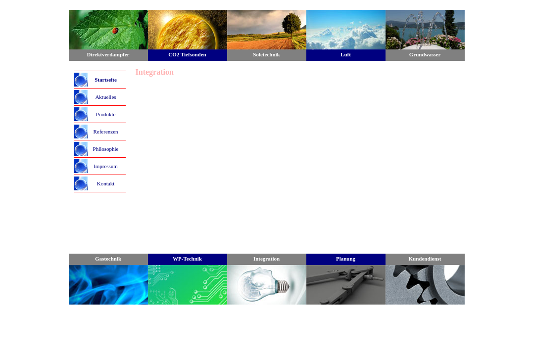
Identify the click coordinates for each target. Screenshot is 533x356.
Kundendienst (424, 259)
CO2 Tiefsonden (187, 54)
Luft (345, 54)
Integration (266, 259)
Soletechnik (266, 54)
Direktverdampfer (108, 54)
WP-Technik (187, 259)
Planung (345, 259)
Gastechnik (108, 259)
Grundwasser (425, 54)
